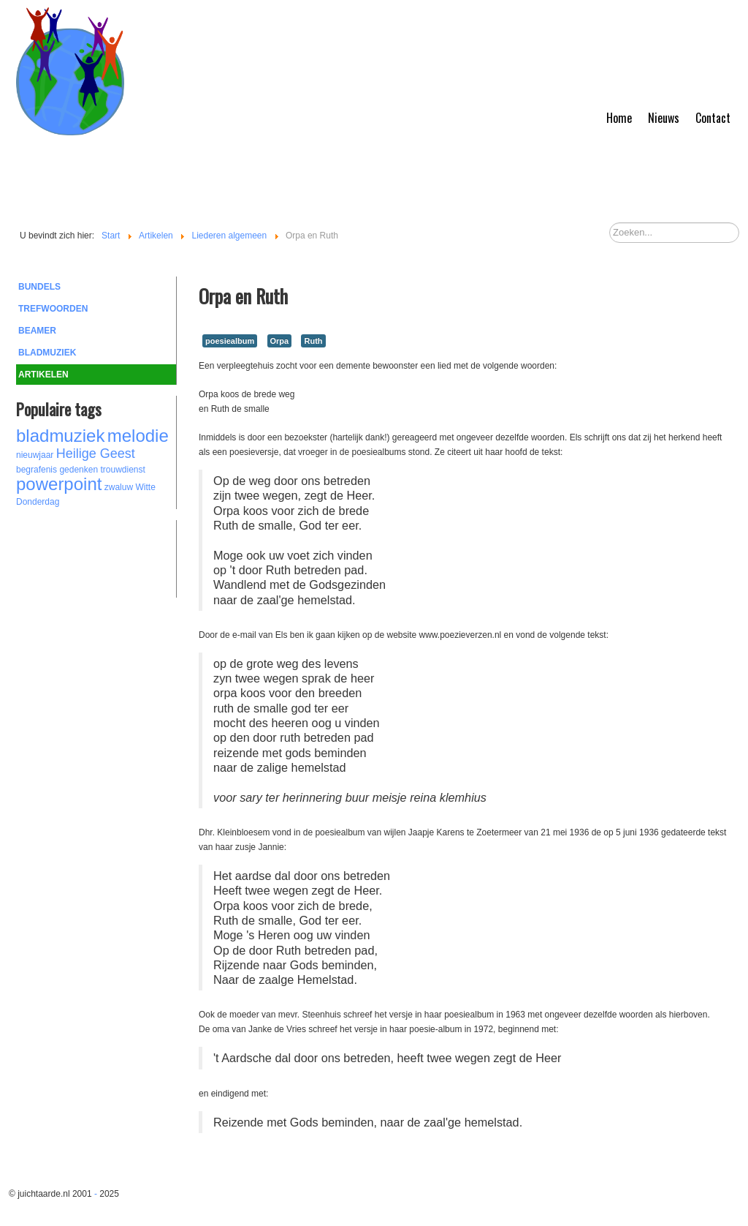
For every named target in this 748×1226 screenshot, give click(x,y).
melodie (138, 435)
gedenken (78, 470)
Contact (712, 118)
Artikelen (43, 374)
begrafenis (36, 470)
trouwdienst (122, 470)
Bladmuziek (47, 352)
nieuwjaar (34, 455)
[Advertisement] (96, 557)
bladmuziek (60, 435)
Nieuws (663, 118)
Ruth (313, 340)
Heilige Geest (95, 453)
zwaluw (118, 487)
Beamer (37, 331)
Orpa (279, 340)
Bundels (39, 287)
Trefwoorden (53, 309)
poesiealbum (229, 340)
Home (619, 118)
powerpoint (59, 484)
